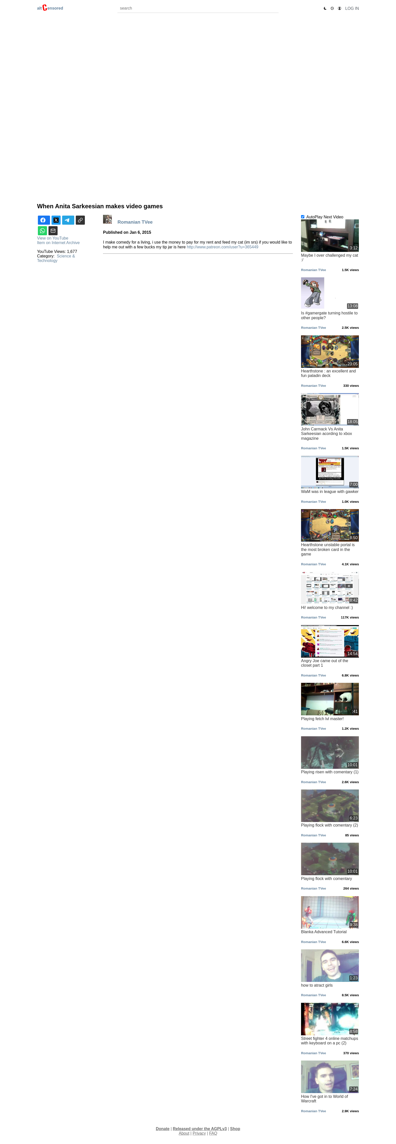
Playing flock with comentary (330, 862)
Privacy (199, 1133)
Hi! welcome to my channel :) (330, 590)
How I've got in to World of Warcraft (330, 1082)
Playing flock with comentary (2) (330, 808)
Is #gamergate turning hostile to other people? (330, 298)
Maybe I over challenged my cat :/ (330, 240)
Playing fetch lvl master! (330, 702)
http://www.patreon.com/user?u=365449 (222, 247)
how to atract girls (330, 968)
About (184, 1133)
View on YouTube (52, 238)
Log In (352, 8)
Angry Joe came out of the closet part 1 (330, 646)
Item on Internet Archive (58, 243)
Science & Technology (56, 258)
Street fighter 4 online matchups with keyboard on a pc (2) (330, 1024)
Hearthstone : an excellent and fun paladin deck (330, 356)
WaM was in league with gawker (330, 475)
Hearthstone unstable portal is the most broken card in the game (330, 532)
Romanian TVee (135, 222)
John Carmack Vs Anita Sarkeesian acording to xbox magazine (330, 416)
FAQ (213, 1133)
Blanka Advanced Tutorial (330, 915)
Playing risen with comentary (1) (330, 755)
